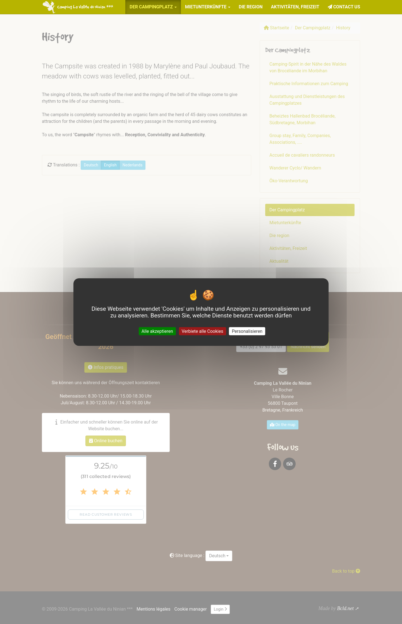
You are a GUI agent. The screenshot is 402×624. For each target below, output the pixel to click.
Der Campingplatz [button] (153, 6)
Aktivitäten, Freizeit (295, 6)
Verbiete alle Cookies (202, 331)
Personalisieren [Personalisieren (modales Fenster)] (247, 331)
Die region (250, 6)
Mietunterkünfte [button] (207, 6)
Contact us (344, 6)
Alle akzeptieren (157, 331)
